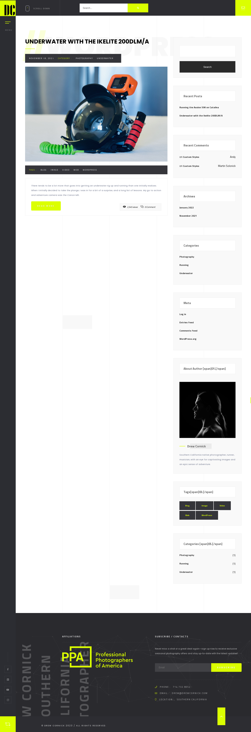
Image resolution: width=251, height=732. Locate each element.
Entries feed (186, 322)
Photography (84, 58)
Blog (44, 169)
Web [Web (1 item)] (187, 515)
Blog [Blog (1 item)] (187, 505)
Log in (182, 314)
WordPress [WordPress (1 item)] (207, 515)
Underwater (105, 58)
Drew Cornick (196, 446)
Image (54, 169)
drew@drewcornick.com (190, 693)
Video (66, 169)
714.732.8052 (182, 686)
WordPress (90, 169)
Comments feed (188, 330)
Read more (46, 205)
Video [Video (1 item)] (222, 505)
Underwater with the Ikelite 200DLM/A (201, 115)
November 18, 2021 (41, 58)
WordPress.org (187, 339)
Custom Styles (191, 157)
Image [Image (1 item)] (204, 505)
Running (184, 265)
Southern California (192, 699)
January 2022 (186, 207)
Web (76, 169)
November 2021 (188, 216)
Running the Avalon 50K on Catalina (199, 107)
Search (207, 66)
